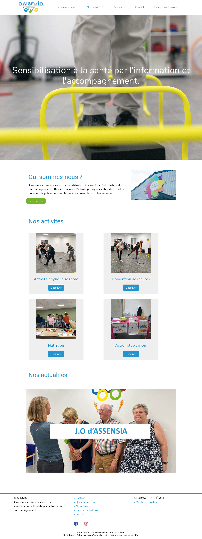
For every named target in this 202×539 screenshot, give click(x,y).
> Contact (80, 514)
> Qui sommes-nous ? (86, 502)
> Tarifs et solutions (86, 510)
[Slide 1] (101, 468)
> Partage (79, 498)
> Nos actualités (83, 506)
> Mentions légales (145, 502)
